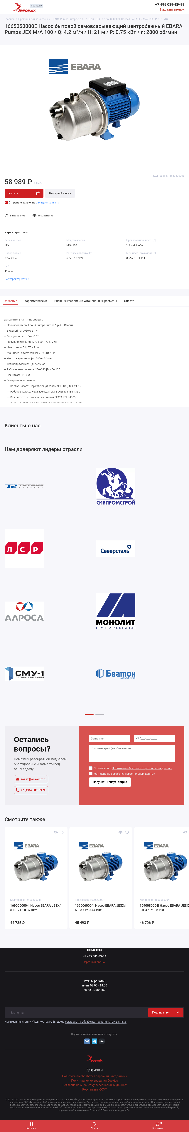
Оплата (129, 301)
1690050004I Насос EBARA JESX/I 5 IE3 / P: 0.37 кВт (36, 909)
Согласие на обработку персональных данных (95, 1085)
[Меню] (7, 7)
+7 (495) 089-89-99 (31, 791)
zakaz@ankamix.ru (31, 780)
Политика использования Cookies (94, 1080)
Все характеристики (17, 279)
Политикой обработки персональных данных (142, 769)
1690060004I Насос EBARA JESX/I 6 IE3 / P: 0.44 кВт (100, 909)
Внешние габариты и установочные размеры (85, 301)
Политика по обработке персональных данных (94, 1076)
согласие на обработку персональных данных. (95, 1021)
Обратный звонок (94, 962)
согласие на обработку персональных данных (124, 775)
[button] (89, 715)
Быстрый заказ (60, 193)
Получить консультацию (110, 783)
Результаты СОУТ (94, 1089)
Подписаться (166, 1013)
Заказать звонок (172, 9)
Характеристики (35, 301)
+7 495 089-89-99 (169, 4)
